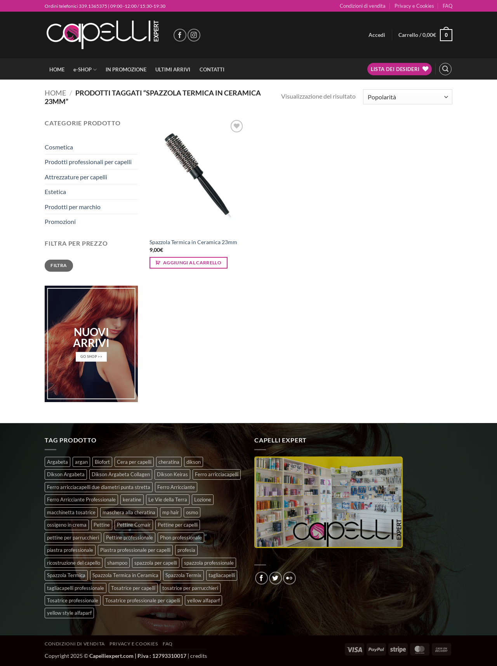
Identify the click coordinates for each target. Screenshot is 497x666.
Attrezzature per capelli (76, 176)
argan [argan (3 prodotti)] (81, 462)
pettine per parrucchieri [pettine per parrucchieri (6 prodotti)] (73, 537)
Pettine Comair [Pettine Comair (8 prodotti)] (134, 525)
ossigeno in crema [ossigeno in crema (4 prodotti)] (67, 525)
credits (198, 655)
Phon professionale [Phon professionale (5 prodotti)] (181, 537)
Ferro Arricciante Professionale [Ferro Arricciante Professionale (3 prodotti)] (81, 499)
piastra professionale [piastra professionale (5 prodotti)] (70, 550)
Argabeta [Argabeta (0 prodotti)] (57, 462)
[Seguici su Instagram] (194, 35)
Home (55, 92)
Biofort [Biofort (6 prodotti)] (102, 462)
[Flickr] (289, 578)
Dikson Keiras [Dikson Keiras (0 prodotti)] (172, 474)
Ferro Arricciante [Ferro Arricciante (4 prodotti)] (176, 487)
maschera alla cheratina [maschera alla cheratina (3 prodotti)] (129, 512)
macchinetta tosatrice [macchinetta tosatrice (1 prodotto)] (71, 512)
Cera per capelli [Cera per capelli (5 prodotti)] (134, 462)
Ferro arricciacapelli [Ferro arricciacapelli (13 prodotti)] (216, 474)
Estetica (55, 191)
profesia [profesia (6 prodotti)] (186, 550)
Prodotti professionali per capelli (88, 161)
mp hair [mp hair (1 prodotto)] (170, 512)
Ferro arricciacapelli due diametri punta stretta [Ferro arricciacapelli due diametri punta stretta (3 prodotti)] (98, 487)
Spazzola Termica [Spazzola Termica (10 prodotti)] (66, 575)
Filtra (58, 265)
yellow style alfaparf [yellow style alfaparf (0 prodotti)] (69, 613)
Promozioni (60, 221)
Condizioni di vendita (363, 6)
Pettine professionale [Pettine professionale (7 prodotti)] (129, 537)
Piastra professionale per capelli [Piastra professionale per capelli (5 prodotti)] (135, 550)
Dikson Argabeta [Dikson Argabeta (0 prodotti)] (66, 474)
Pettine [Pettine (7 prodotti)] (102, 525)
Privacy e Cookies (414, 6)
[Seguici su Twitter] (275, 578)
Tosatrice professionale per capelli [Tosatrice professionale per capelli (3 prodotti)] (142, 600)
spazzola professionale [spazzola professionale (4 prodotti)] (209, 563)
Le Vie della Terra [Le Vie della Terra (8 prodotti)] (167, 499)
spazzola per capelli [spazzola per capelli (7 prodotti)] (155, 563)
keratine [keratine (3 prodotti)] (132, 499)
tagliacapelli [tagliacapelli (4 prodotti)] (222, 575)
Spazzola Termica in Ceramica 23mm (193, 242)
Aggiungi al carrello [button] (192, 262)
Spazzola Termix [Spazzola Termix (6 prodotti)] (183, 575)
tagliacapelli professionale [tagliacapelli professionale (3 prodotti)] (75, 588)
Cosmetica (59, 147)
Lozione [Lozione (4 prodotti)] (202, 499)
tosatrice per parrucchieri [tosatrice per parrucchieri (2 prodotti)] (190, 588)
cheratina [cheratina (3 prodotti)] (168, 462)
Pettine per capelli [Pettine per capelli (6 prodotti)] (178, 525)
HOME (56, 69)
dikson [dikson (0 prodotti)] (193, 462)
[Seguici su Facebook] (180, 35)
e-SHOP (85, 69)
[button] (376, 35)
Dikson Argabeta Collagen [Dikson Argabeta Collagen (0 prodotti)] (121, 474)
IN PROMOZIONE (126, 69)
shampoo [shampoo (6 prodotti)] (117, 563)
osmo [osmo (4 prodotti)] (192, 512)
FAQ (447, 6)
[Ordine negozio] (407, 96)
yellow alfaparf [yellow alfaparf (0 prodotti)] (203, 600)
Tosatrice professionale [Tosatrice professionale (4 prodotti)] (72, 600)
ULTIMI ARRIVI (172, 69)
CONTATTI (212, 69)
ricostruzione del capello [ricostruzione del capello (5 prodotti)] (73, 563)
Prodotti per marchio (73, 206)
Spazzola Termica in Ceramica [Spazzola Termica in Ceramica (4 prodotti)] (125, 575)
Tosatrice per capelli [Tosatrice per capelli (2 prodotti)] (133, 588)
